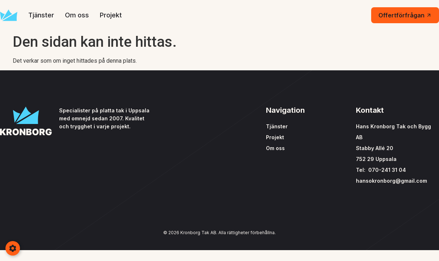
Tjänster (41, 15)
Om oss (77, 15)
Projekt (111, 15)
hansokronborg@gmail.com (391, 181)
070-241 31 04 (387, 170)
